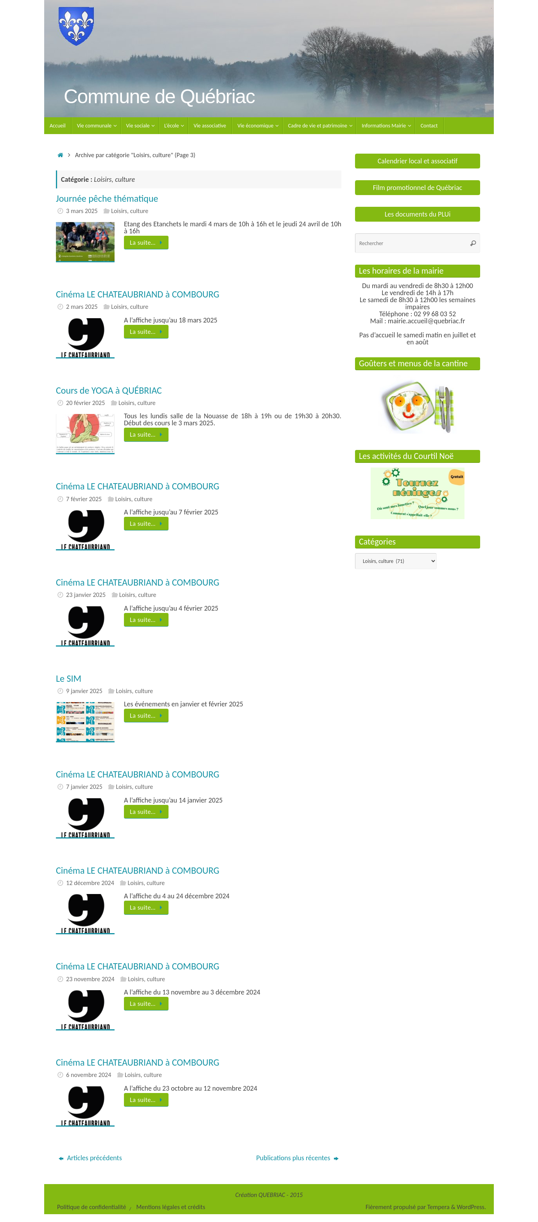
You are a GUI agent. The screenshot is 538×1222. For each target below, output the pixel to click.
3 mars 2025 (82, 211)
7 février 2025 (84, 499)
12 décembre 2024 (90, 883)
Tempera (438, 1207)
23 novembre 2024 (90, 979)
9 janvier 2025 (84, 691)
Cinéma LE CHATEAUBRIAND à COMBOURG (137, 294)
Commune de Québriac (159, 97)
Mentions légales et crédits (170, 1207)
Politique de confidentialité (91, 1207)
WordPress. (471, 1207)
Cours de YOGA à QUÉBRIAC (109, 390)
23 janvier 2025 (86, 594)
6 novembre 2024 (88, 1075)
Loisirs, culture (129, 211)
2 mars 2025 (82, 306)
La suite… (147, 242)
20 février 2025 (85, 403)
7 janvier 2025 (84, 786)
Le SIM (68, 678)
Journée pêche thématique (107, 198)
